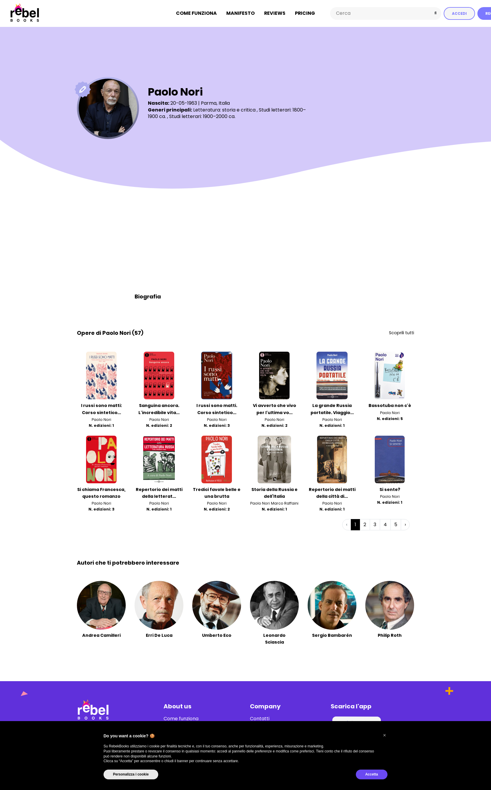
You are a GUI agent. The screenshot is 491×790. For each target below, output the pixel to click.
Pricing (305, 13)
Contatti (259, 718)
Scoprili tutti (401, 332)
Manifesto (240, 13)
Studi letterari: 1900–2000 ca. (202, 116)
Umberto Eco (216, 635)
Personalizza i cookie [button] (131, 774)
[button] (384, 735)
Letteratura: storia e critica (224, 109)
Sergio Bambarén (332, 635)
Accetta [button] (371, 774)
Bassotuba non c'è (390, 405)
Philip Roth (390, 635)
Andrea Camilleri (101, 635)
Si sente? (389, 489)
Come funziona (196, 13)
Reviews (274, 13)
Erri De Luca (159, 635)
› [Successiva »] (405, 524)
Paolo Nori (101, 419)
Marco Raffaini (284, 502)
